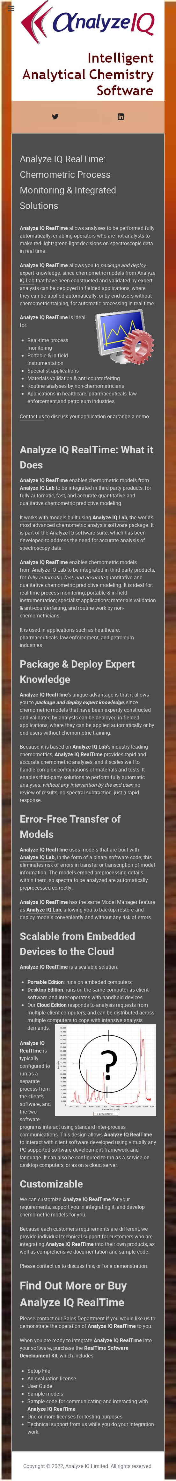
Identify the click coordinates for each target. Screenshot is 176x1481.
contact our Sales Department (71, 1318)
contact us (48, 1266)
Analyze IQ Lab (49, 570)
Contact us (32, 416)
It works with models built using (73, 517)
